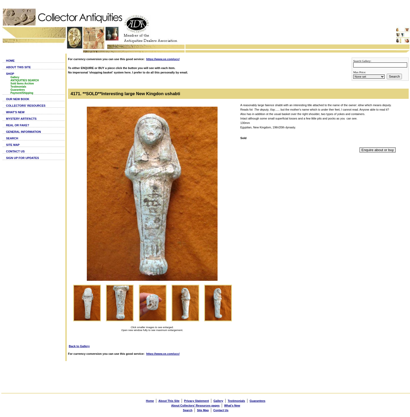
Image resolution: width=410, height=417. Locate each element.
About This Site (169, 400)
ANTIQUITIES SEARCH (24, 80)
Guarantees (17, 89)
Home (150, 400)
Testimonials (18, 86)
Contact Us (221, 410)
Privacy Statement (196, 400)
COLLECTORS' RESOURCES (25, 105)
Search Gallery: (362, 60)
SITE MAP (13, 144)
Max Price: (359, 72)
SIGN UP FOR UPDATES (22, 157)
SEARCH (12, 138)
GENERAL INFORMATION (23, 131)
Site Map (203, 410)
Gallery (14, 77)
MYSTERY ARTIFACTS (21, 118)
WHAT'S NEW (15, 112)
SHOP (10, 73)
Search (394, 76)
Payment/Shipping (21, 93)
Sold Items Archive (22, 83)
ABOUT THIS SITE (18, 67)
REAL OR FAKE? (17, 125)
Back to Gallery (79, 346)
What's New (232, 405)
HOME (10, 60)
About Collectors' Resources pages (195, 405)
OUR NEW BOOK (17, 99)
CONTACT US (15, 151)
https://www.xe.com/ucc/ (163, 59)
